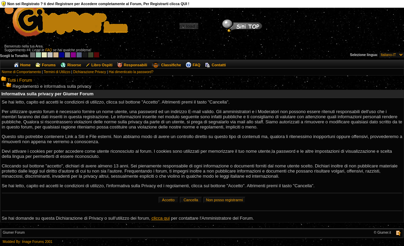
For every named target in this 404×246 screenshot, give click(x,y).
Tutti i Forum (19, 80)
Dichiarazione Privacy (89, 72)
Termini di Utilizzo (57, 72)
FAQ (48, 50)
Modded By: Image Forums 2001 (28, 242)
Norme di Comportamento (21, 72)
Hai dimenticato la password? (131, 72)
